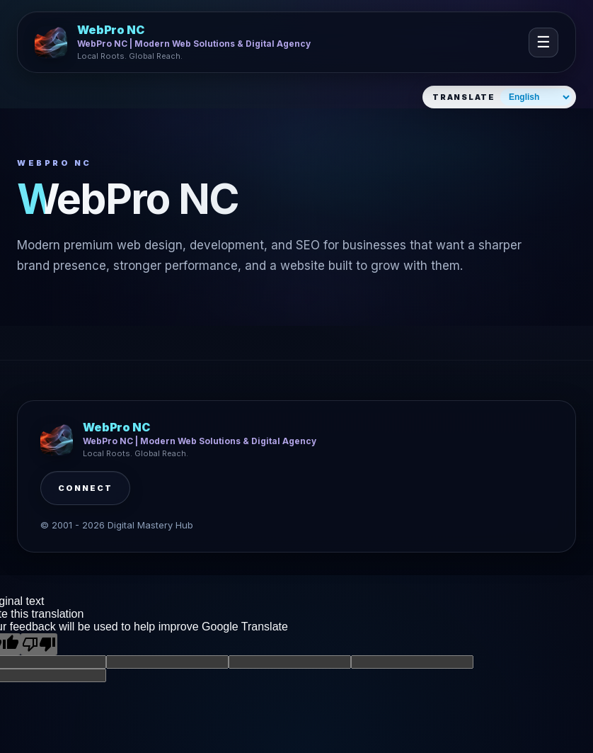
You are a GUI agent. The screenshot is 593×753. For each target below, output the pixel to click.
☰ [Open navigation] (543, 42)
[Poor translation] (39, 644)
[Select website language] (536, 97)
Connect (85, 488)
